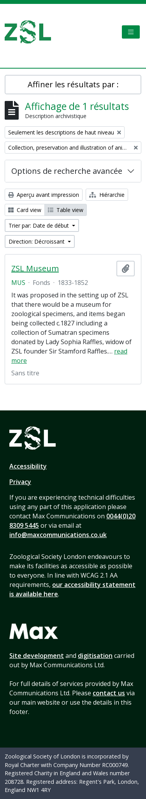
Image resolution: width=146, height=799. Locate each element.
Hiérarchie (107, 194)
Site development (36, 655)
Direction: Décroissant (37, 241)
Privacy (20, 481)
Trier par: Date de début (39, 225)
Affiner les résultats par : (73, 84)
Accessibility (28, 466)
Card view (24, 210)
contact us (109, 693)
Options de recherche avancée (66, 171)
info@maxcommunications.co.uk (58, 534)
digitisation (95, 655)
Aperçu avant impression (43, 194)
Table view (65, 210)
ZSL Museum (35, 268)
